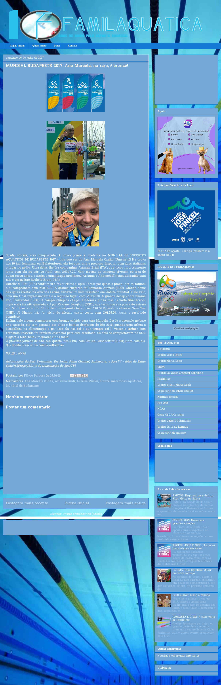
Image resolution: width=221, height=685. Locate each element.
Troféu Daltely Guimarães (174, 421)
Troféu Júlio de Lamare (172, 427)
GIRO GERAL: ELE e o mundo (191, 595)
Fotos (57, 45)
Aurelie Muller (87, 381)
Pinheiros (164, 379)
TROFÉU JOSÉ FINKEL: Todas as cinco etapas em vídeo (194, 547)
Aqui (122, 313)
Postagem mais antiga (126, 503)
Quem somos (39, 45)
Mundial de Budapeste (22, 386)
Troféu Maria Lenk (169, 361)
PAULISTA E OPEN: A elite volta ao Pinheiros (194, 618)
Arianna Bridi (65, 381)
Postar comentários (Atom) (82, 514)
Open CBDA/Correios (170, 415)
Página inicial (17, 45)
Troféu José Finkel (169, 355)
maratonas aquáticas (126, 381)
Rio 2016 (162, 403)
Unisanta (163, 349)
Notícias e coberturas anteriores (178, 656)
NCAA (161, 409)
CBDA (161, 367)
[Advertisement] (186, 79)
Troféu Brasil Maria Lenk (174, 385)
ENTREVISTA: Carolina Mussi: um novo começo (192, 571)
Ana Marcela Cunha (38, 381)
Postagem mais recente (27, 503)
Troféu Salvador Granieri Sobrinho (180, 373)
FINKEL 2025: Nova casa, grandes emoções (189, 522)
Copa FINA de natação (171, 433)
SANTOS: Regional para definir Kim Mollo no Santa (193, 497)
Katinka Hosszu (167, 397)
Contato (72, 45)
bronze (105, 381)
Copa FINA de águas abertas (175, 391)
